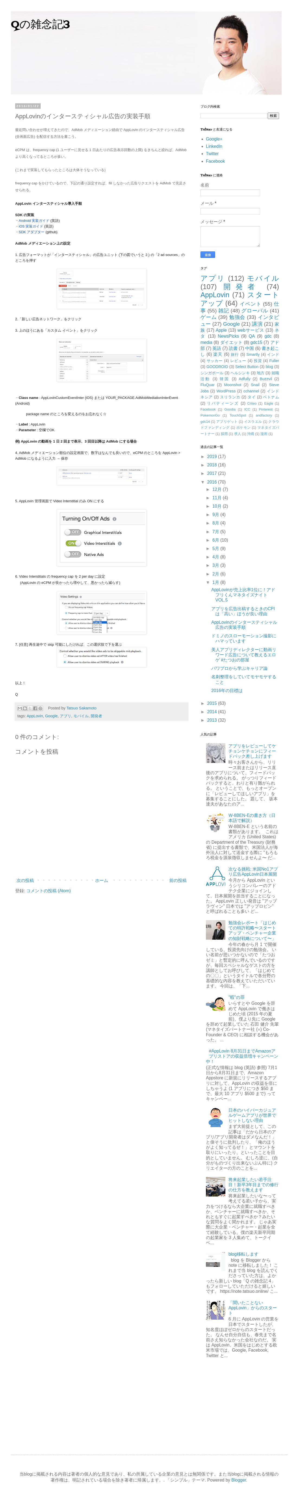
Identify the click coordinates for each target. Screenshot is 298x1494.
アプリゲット (227, 422)
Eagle (268, 403)
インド (273, 354)
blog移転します (243, 1254)
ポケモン (243, 428)
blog (269, 366)
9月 (216, 514)
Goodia (229, 409)
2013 (212, 720)
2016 (212, 482)
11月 (217, 497)
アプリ (65, 716)
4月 (216, 557)
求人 (237, 434)
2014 (212, 711)
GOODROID (217, 366)
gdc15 (257, 342)
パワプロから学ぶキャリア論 (239, 668)
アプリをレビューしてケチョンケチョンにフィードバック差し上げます (252, 751)
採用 (224, 434)
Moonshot (232, 385)
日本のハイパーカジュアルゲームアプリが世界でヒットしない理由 (252, 1115)
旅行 (235, 354)
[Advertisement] (239, 1403)
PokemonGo (210, 415)
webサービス (251, 330)
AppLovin (35, 716)
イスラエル (253, 422)
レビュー (238, 361)
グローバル (254, 310)
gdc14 (205, 422)
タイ (252, 397)
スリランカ (230, 397)
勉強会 (237, 317)
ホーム (101, 880)
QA (252, 336)
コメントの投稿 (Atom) (48, 890)
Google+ (214, 139)
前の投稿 (178, 880)
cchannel (251, 391)
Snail (255, 385)
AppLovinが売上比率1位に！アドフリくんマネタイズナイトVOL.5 (243, 594)
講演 (257, 324)
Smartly (253, 354)
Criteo (252, 403)
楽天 (217, 354)
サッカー (215, 361)
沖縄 (250, 434)
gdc (268, 336)
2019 (212, 456)
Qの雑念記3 (40, 25)
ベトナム (271, 397)
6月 (216, 540)
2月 (216, 574)
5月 (216, 548)
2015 (212, 703)
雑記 (223, 310)
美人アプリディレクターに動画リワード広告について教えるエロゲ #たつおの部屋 (243, 654)
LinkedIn (214, 146)
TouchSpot (237, 415)
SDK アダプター (31, 232)
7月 (216, 531)
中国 (249, 348)
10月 (217, 506)
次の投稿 (25, 880)
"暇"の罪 (236, 997)
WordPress (226, 391)
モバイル (81, 716)
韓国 (225, 379)
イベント (250, 304)
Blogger (238, 1480)
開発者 (96, 716)
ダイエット (231, 342)
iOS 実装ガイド (31, 226)
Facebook (215, 161)
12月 (217, 489)
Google (51, 716)
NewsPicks (228, 336)
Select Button (246, 366)
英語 (216, 348)
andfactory (264, 415)
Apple (221, 330)
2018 (212, 465)
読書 (233, 348)
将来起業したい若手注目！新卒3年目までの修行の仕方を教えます (253, 1184)
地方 (260, 373)
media (206, 342)
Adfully (244, 379)
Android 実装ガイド (34, 221)
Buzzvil (266, 379)
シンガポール (212, 373)
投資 (258, 361)
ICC (247, 409)
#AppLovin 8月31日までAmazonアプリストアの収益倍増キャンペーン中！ (242, 1056)
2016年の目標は (227, 690)
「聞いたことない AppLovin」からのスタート (252, 1307)
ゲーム (208, 317)
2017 (212, 473)
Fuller (274, 361)
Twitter (212, 153)
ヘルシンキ (240, 373)
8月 (216, 523)
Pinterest (266, 409)
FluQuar (207, 385)
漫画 (263, 434)
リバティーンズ (223, 403)
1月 (216, 582)
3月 (216, 565)
